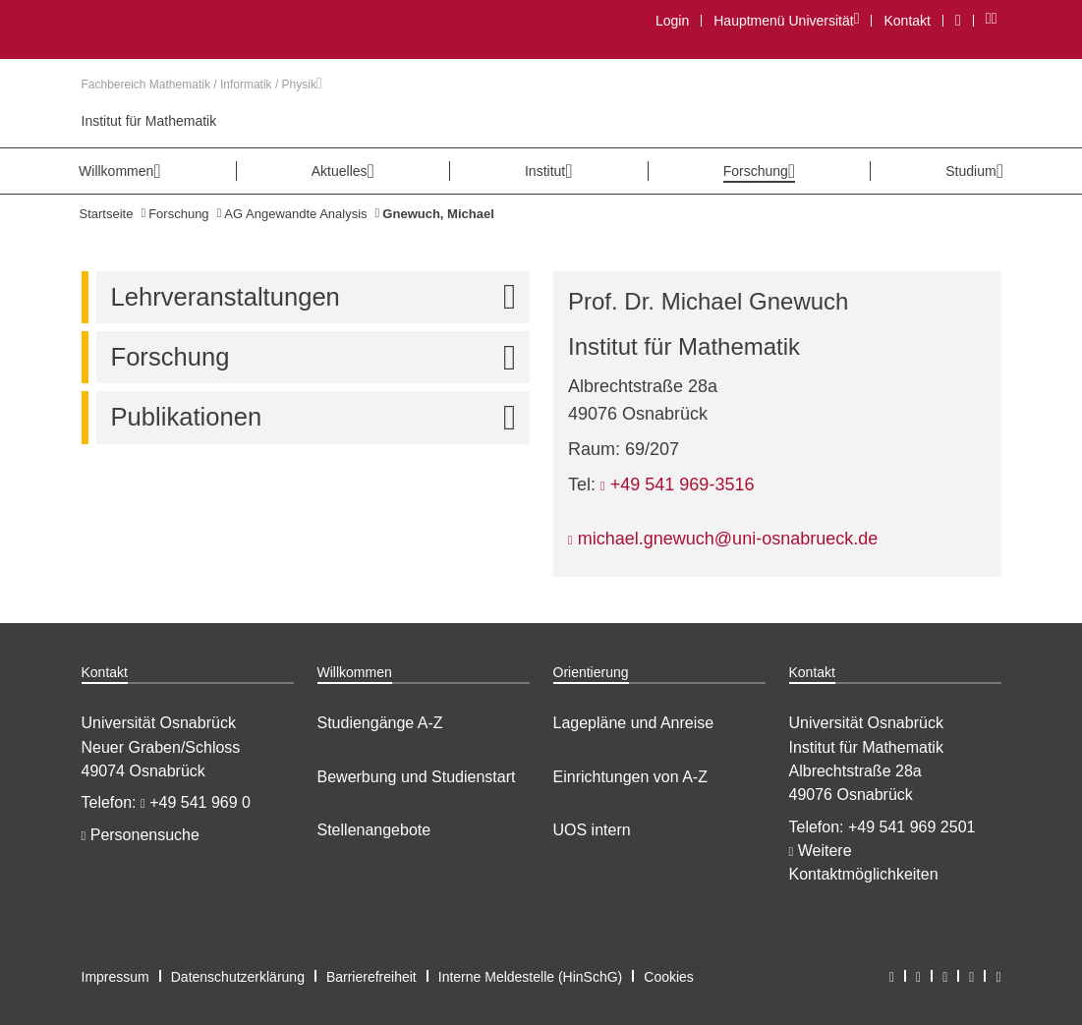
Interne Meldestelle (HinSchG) (530, 977)
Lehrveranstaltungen (320, 297)
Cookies (669, 977)
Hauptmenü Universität (785, 20)
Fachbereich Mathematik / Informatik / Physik (202, 84)
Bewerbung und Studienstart (416, 777)
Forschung (178, 213)
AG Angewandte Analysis (295, 213)
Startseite (107, 213)
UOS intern (592, 830)
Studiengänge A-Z (380, 722)
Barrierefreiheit (371, 977)
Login (672, 20)
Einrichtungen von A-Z (630, 777)
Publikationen (320, 417)
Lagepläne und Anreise (633, 722)
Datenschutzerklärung (238, 977)
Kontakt (906, 20)
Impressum (115, 977)
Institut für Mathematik (149, 121)
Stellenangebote (374, 830)
